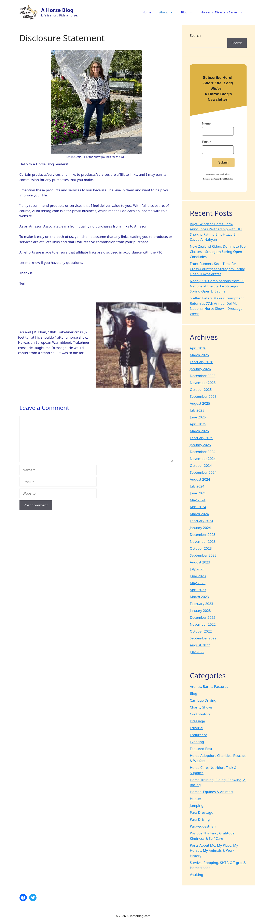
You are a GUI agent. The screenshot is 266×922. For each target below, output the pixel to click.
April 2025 (198, 424)
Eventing (197, 741)
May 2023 (198, 583)
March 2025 (199, 431)
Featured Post (201, 748)
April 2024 (198, 507)
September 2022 (203, 638)
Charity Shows (201, 707)
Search (195, 35)
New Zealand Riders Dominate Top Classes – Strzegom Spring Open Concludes (218, 251)
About (168, 12)
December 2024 (202, 451)
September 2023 (203, 555)
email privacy (225, 174)
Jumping (197, 805)
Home (146, 12)
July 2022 (197, 652)
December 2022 (202, 617)
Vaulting (196, 874)
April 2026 (198, 348)
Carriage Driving (203, 700)
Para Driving (200, 819)
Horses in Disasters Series (224, 12)
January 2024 (200, 527)
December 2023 (202, 534)
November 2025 (203, 382)
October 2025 (201, 389)
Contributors (200, 714)
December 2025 (202, 375)
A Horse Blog (57, 10)
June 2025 (198, 417)
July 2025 (197, 410)
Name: (207, 123)
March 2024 (199, 513)
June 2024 (198, 493)
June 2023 (198, 576)
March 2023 (199, 596)
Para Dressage (201, 812)
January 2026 (200, 368)
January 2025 (200, 444)
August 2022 (200, 645)
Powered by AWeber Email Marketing (218, 179)
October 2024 (201, 465)
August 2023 (200, 562)
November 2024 (203, 458)
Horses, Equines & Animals (211, 791)
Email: (206, 142)
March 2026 (199, 355)
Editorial (196, 728)
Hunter (195, 798)
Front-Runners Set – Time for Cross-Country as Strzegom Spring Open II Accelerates (217, 268)
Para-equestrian (203, 826)
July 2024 (197, 486)
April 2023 (198, 589)
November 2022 (203, 624)
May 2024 (198, 500)
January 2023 (200, 610)
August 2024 (200, 479)
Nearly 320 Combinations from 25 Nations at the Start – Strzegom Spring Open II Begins (217, 286)
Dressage (197, 721)
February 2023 (201, 603)
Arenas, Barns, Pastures (209, 686)
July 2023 (197, 569)
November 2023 (203, 541)
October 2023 (201, 548)
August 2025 (200, 403)
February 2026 (201, 362)
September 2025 (203, 396)
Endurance (198, 734)
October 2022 (201, 631)
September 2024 (203, 472)
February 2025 (201, 438)
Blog (189, 12)
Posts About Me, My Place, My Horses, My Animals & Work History (214, 850)
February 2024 (201, 520)
